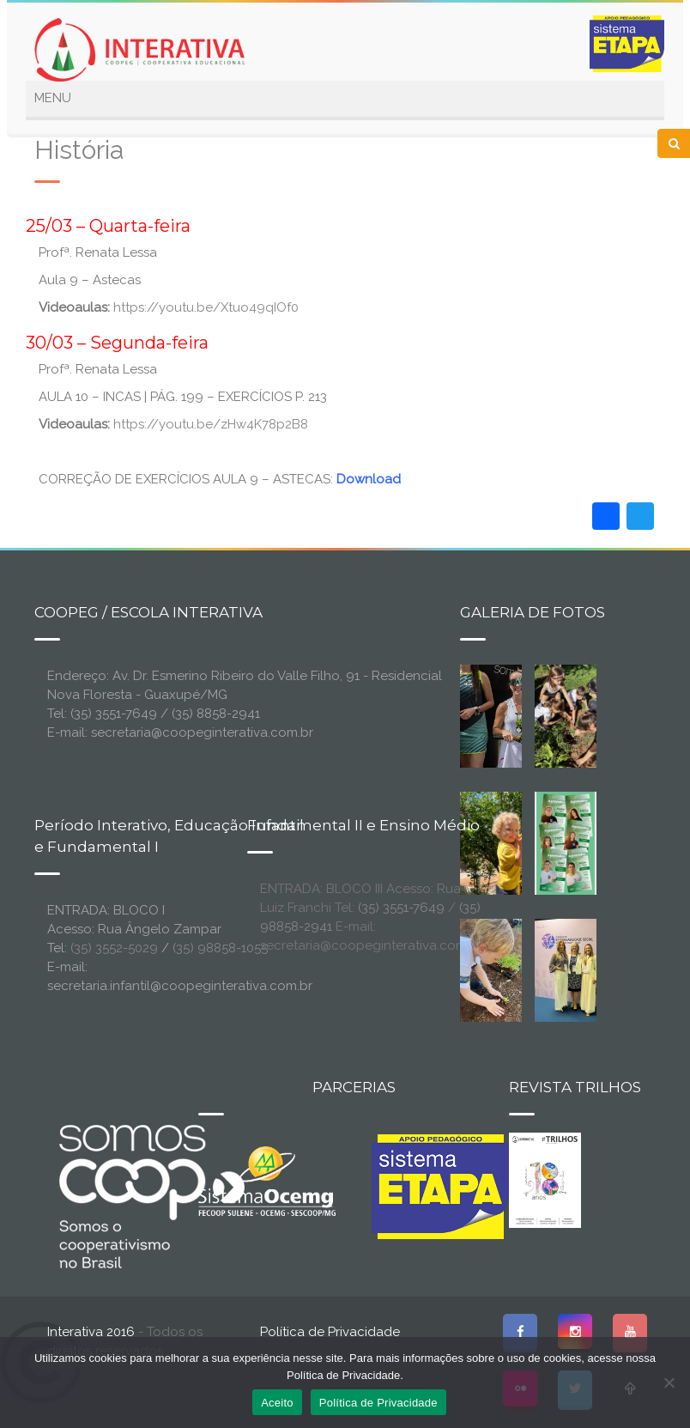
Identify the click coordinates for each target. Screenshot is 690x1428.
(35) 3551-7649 (401, 907)
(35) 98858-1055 (220, 948)
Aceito (277, 1402)
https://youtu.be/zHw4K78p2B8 (210, 424)
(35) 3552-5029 (114, 948)
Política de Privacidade (330, 1332)
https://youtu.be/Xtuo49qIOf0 (206, 307)
